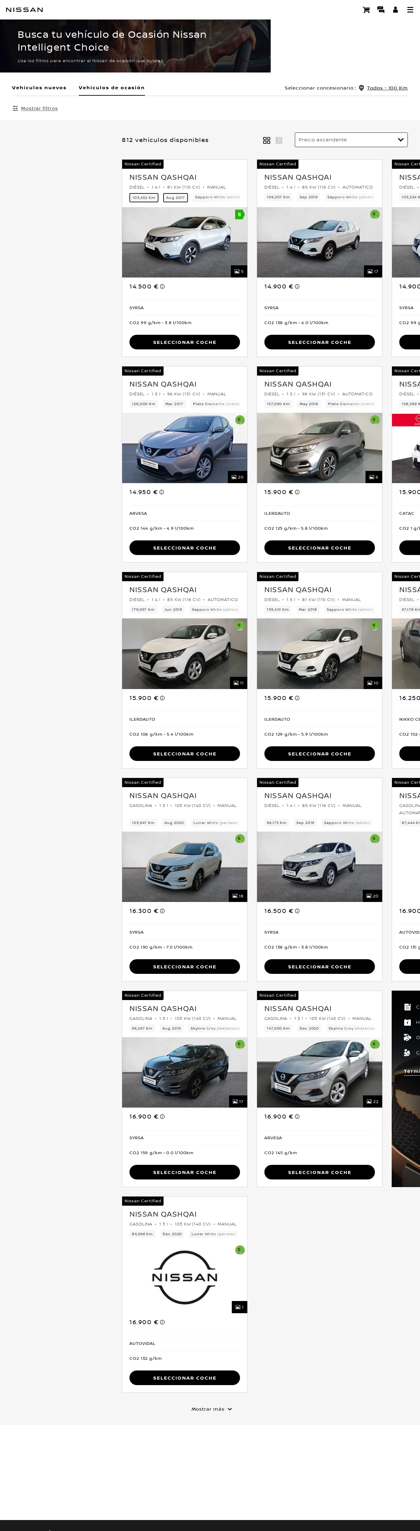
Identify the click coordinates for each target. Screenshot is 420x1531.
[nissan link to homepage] (24, 9)
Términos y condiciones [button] (331, 1071)
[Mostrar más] (210, 1409)
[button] (410, 9)
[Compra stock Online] (366, 9)
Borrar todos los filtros (172, 108)
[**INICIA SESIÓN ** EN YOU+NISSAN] (395, 9)
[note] (53, 287)
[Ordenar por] (351, 140)
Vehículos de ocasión (112, 87)
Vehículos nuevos (39, 87)
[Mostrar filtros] (35, 108)
